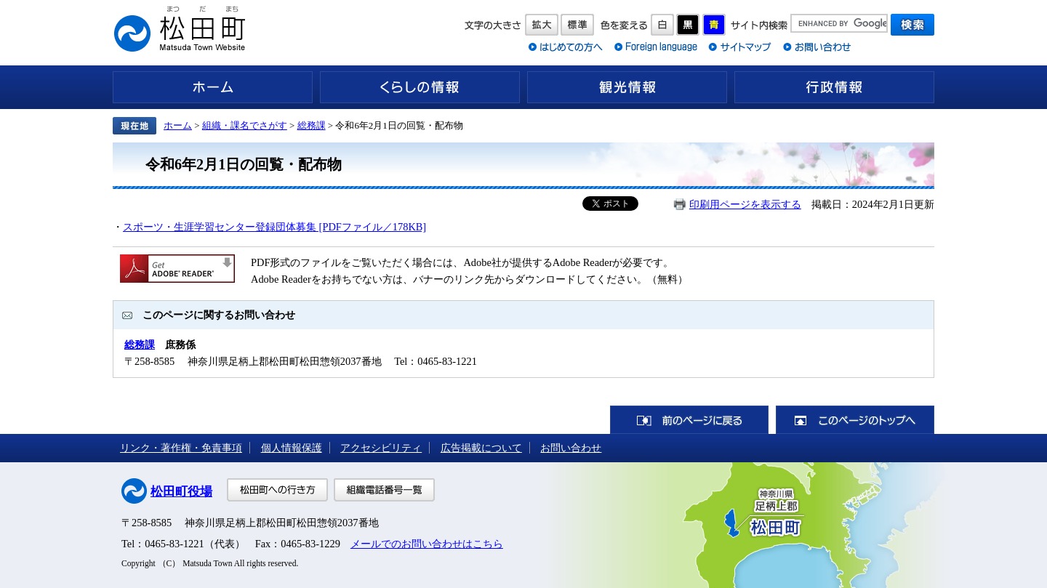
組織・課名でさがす (244, 125)
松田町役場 (181, 492)
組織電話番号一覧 (384, 490)
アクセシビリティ (381, 448)
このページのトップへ (855, 420)
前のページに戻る (689, 420)
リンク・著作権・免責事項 (181, 448)
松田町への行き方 (277, 490)
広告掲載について (481, 448)
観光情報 (627, 87)
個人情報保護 (291, 448)
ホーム (213, 87)
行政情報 (834, 87)
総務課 (311, 125)
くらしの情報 (420, 87)
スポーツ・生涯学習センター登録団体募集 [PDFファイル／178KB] (274, 227)
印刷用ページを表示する (745, 204)
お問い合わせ (570, 448)
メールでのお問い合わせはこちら (426, 543)
